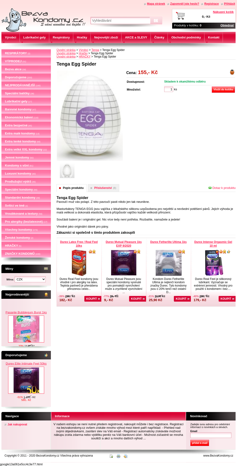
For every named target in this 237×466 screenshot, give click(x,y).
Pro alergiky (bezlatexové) (26, 221)
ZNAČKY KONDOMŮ (22, 253)
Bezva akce (15, 69)
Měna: (11, 279)
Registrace (211, 3)
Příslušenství (105, 188)
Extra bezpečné (18, 125)
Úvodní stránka (66, 50)
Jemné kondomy (19, 157)
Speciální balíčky (19, 93)
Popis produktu (73, 188)
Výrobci (83, 50)
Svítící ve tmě (16, 205)
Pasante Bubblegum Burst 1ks (26, 329)
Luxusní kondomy (20, 173)
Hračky (83, 53)
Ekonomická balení (21, 117)
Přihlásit (229, 3)
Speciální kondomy (21, 189)
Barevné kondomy (20, 109)
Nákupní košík (223, 12)
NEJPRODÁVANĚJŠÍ (23, 85)
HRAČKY (13, 245)
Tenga (95, 50)
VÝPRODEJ (15, 61)
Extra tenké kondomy (23, 141)
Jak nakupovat (17, 424)
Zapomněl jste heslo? (184, 3)
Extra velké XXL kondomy (26, 149)
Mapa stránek (156, 3)
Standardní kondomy (22, 197)
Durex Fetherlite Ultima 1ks (168, 242)
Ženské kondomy (19, 237)
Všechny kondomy (21, 229)
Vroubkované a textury (23, 213)
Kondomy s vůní (19, 165)
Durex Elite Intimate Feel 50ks (26, 363)
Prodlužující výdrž (20, 181)
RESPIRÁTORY (17, 53)
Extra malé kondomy (22, 133)
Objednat (227, 25)
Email (193, 431)
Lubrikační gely (18, 101)
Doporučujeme (18, 77)
